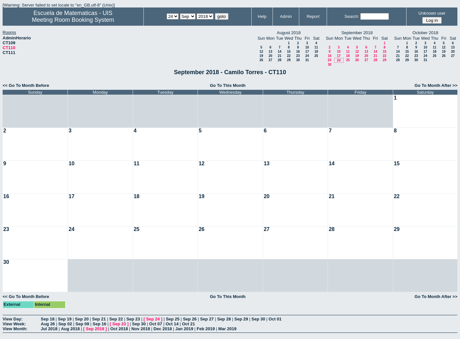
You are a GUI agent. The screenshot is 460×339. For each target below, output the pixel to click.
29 (288, 60)
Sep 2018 (95, 328)
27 (270, 60)
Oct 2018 (119, 328)
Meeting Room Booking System (73, 20)
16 (298, 51)
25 (316, 56)
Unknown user (432, 13)
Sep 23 (133, 319)
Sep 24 (153, 319)
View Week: (14, 323)
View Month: (15, 328)
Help (262, 16)
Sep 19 (65, 319)
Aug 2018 (70, 328)
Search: (352, 16)
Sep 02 (65, 323)
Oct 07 (155, 323)
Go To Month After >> (436, 85)
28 (279, 60)
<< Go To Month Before (26, 85)
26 (261, 60)
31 (307, 60)
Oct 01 (275, 319)
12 (261, 51)
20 (270, 56)
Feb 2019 (206, 328)
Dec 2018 (163, 328)
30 (298, 60)
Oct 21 (188, 323)
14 (279, 51)
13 (270, 51)
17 (307, 51)
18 (316, 51)
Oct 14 (172, 323)
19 (261, 56)
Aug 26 (48, 323)
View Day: (12, 319)
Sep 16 (99, 323)
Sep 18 (47, 319)
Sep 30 (258, 319)
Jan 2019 (184, 328)
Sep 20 (82, 319)
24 (307, 56)
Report (313, 16)
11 (316, 47)
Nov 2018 (140, 328)
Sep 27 (207, 319)
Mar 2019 (227, 328)
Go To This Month (228, 85)
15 (288, 51)
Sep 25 (173, 319)
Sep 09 (82, 323)
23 (298, 56)
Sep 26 (190, 319)
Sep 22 (116, 319)
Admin (286, 16)
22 (288, 56)
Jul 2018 (49, 328)
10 (307, 47)
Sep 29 (241, 319)
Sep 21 (99, 319)
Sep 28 (224, 319)
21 (279, 56)
